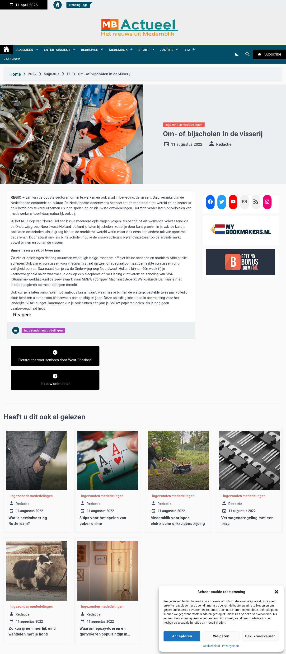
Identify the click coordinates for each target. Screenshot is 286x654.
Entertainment (57, 49)
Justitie (166, 49)
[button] (276, 591)
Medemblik (118, 49)
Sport (143, 49)
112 (187, 49)
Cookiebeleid (211, 646)
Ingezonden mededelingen (183, 124)
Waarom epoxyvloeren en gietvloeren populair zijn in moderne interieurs (103, 610)
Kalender (12, 59)
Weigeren (221, 636)
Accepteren (182, 636)
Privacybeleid (230, 646)
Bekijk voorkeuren (260, 636)
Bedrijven (89, 49)
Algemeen (24, 49)
